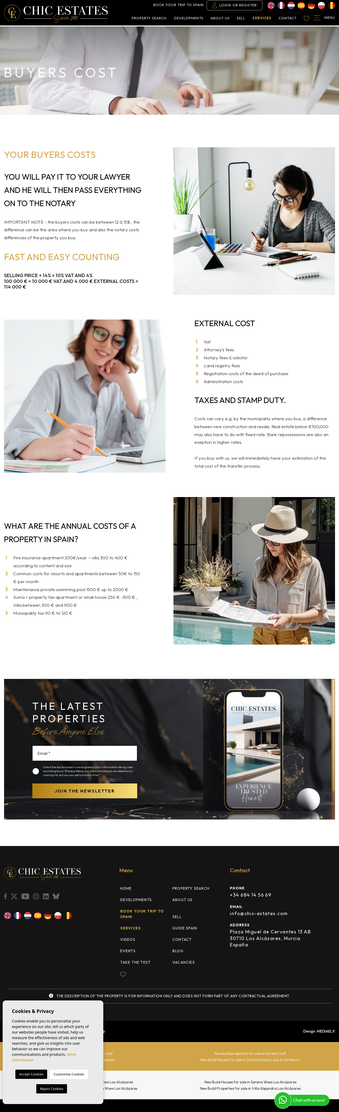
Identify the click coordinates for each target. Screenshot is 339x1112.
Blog (178, 951)
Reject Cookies (51, 1088)
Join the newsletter (85, 791)
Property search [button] (149, 19)
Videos (127, 939)
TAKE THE (135, 962)
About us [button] (220, 19)
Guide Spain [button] (184, 928)
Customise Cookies (68, 1074)
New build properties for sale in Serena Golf (250, 1053)
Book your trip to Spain (178, 6)
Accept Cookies (31, 1074)
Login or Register (234, 6)
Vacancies (183, 962)
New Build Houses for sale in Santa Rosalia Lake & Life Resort (250, 1059)
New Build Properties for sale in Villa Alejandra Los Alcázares (250, 1088)
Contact (288, 19)
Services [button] (261, 19)
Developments (188, 19)
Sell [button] (241, 19)
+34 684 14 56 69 (250, 895)
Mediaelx (326, 1031)
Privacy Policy (74, 771)
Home (126, 888)
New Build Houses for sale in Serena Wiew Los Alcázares (250, 1082)
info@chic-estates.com (259, 913)
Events (128, 951)
